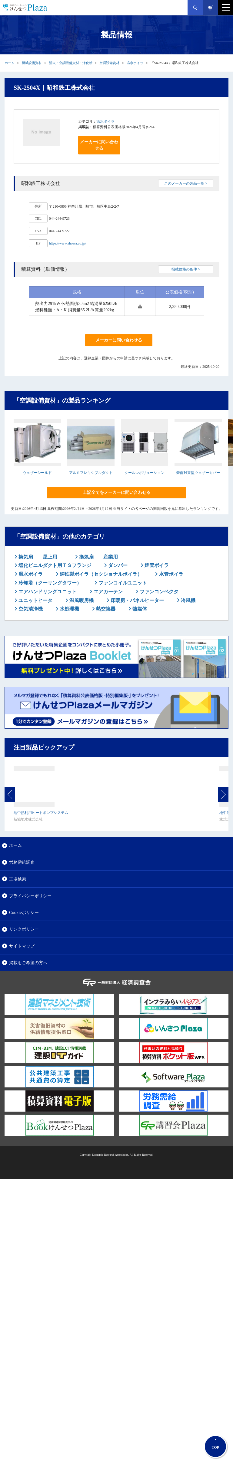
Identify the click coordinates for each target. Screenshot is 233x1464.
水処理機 (68, 608)
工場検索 (17, 878)
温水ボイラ (135, 63)
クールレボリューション (145, 473)
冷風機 (187, 600)
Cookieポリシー (24, 912)
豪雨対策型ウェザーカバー (198, 473)
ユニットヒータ (34, 600)
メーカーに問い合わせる (99, 145)
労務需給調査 (22, 862)
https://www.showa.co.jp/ (67, 243)
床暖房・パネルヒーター (136, 600)
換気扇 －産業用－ (100, 556)
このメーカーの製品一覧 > (185, 183)
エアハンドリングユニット (47, 591)
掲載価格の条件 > (185, 269)
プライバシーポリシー (30, 895)
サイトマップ (22, 946)
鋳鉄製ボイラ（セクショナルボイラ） (100, 574)
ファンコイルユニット (122, 582)
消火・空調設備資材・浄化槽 (70, 63)
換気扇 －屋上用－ (39, 556)
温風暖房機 (81, 600)
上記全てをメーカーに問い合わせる (117, 492)
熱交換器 (105, 608)
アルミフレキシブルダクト (91, 473)
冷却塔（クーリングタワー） (49, 582)
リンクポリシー (24, 929)
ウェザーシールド (37, 473)
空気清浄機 (30, 608)
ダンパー (117, 565)
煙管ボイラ (156, 565)
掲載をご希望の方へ (28, 962)
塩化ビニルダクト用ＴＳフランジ (54, 565)
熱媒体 (139, 608)
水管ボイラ (170, 574)
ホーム (10, 63)
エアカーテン (107, 591)
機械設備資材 (32, 63)
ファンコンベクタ (158, 591)
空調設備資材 (109, 63)
